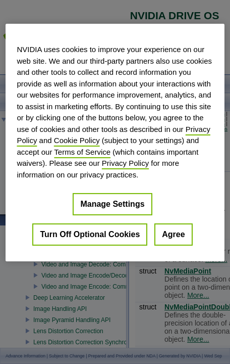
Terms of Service (82, 151)
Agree (173, 234)
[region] (115, 142)
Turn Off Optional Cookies (90, 234)
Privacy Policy (125, 163)
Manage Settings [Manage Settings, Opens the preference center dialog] (112, 204)
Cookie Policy (77, 140)
